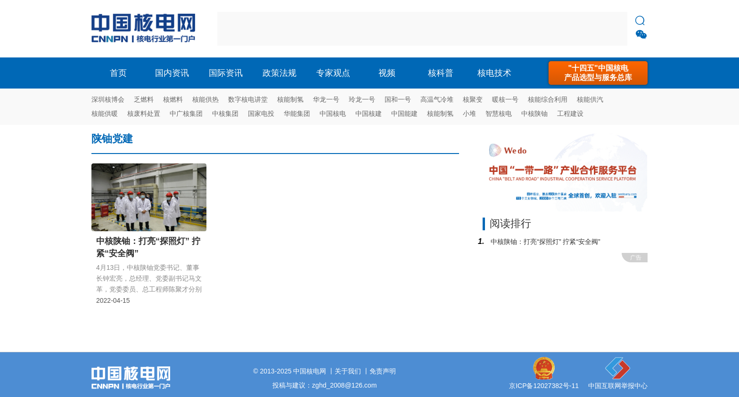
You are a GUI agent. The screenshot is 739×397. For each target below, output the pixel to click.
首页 (118, 73)
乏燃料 (144, 99)
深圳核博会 (107, 99)
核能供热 (205, 99)
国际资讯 (226, 73)
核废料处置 (143, 113)
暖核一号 (505, 99)
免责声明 (383, 371)
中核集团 (225, 113)
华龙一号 (326, 99)
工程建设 (570, 113)
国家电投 (261, 113)
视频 (386, 73)
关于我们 (348, 371)
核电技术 (494, 73)
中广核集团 (186, 113)
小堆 (469, 113)
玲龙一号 (362, 99)
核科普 (440, 73)
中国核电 (333, 113)
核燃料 (173, 99)
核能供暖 (104, 113)
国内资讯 (172, 73)
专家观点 (333, 73)
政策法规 (279, 73)
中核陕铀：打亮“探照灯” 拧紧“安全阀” (544, 241)
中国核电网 (309, 371)
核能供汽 (590, 99)
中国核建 (368, 113)
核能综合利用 (547, 99)
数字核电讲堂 (248, 99)
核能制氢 (290, 99)
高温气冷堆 (436, 99)
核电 (145, 29)
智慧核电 (498, 113)
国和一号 (398, 99)
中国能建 (404, 113)
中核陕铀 (534, 113)
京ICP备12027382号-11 (544, 385)
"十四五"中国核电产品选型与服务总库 (598, 72)
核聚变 (473, 99)
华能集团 (297, 113)
